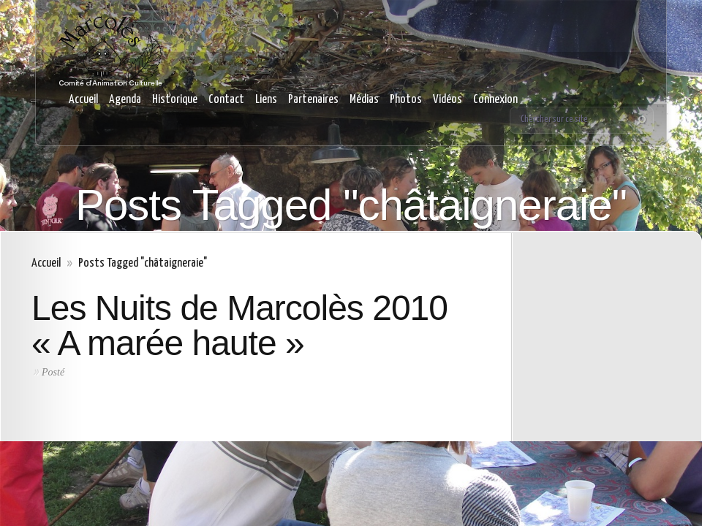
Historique (174, 100)
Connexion (495, 100)
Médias (364, 100)
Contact (226, 100)
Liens (266, 100)
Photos (406, 100)
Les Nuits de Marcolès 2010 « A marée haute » (239, 325)
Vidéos (447, 100)
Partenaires (313, 100)
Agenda (125, 100)
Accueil (83, 100)
